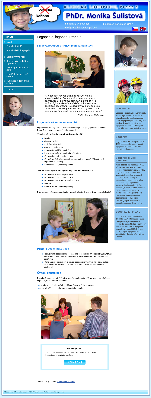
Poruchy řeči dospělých (18, 50)
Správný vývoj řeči (15, 57)
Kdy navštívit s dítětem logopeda (17, 62)
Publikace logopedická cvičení (17, 81)
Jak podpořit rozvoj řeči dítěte (17, 68)
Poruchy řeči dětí (14, 46)
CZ (135, 29)
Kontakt (10, 89)
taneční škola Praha (66, 381)
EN (143, 29)
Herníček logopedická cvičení (17, 75)
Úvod (9, 42)
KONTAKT (75, 362)
